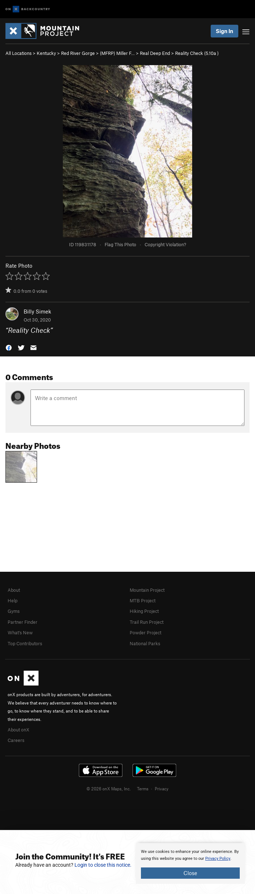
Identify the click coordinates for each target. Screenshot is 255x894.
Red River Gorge (78, 53)
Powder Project (145, 632)
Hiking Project (144, 611)
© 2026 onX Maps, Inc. (108, 788)
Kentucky (46, 53)
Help (12, 600)
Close (190, 873)
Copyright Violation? (165, 244)
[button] (8, 347)
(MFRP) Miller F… (117, 53)
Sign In (224, 31)
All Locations (18, 53)
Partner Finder (22, 622)
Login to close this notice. (102, 865)
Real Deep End (155, 53)
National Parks (145, 643)
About (14, 590)
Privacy (162, 788)
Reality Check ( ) (197, 53)
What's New (20, 632)
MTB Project (142, 600)
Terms (143, 788)
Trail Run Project (146, 622)
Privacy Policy (217, 858)
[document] (190, 863)
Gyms (14, 611)
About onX (18, 730)
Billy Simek (37, 311)
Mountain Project (147, 590)
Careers (16, 740)
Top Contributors (25, 643)
